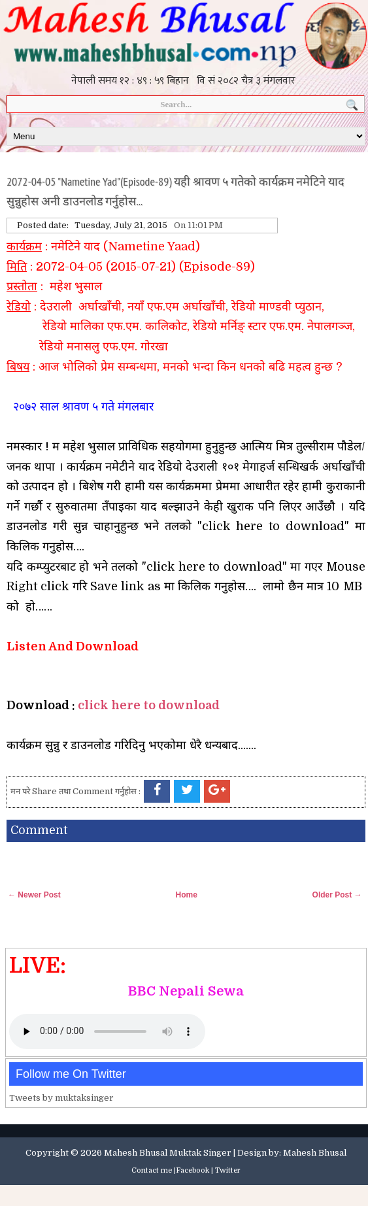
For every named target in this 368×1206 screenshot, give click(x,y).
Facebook (192, 1170)
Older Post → (337, 894)
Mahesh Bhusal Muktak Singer (167, 1153)
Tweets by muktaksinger (61, 1098)
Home (186, 894)
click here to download (149, 705)
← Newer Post (34, 894)
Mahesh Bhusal (314, 1153)
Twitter (228, 1170)
